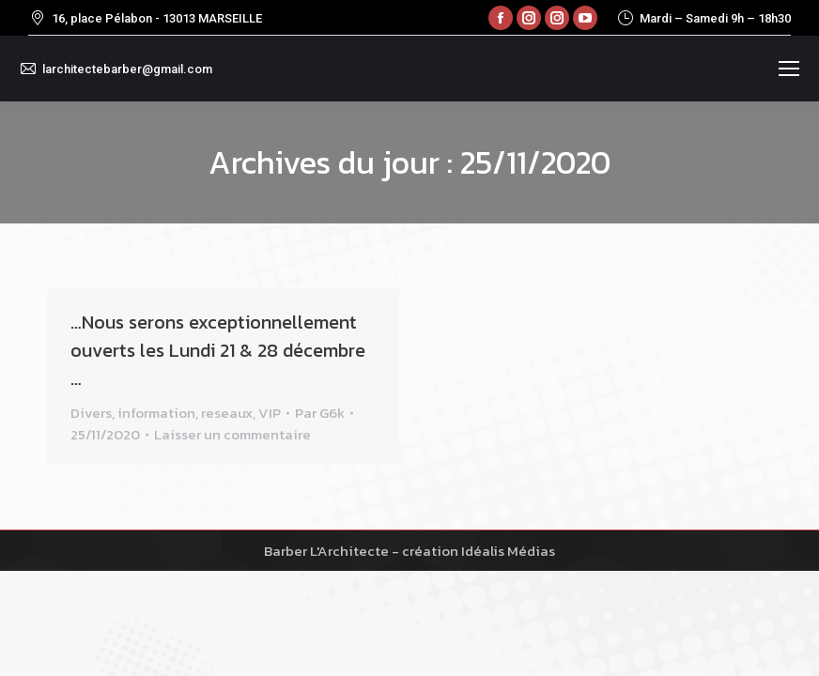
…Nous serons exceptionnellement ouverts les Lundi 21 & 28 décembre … (217, 350)
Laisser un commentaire (232, 434)
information (156, 412)
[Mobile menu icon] (789, 68)
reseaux (227, 412)
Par (320, 412)
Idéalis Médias (508, 550)
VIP (269, 412)
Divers (91, 412)
